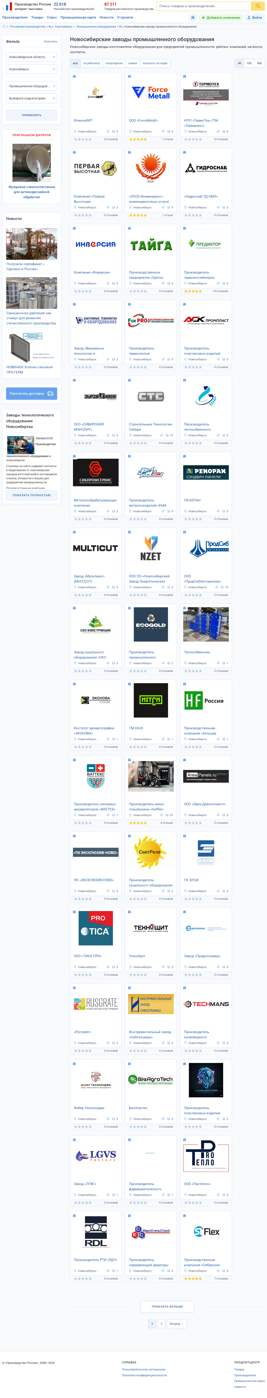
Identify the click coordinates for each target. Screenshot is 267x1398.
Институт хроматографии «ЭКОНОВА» (94, 730)
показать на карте (155, 63)
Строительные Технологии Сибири (150, 427)
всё (75, 63)
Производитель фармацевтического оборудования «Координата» (145, 1187)
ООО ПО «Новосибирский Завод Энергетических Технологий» (149, 579)
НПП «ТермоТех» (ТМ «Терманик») (201, 123)
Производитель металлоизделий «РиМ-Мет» (148, 503)
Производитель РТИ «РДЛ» (95, 1260)
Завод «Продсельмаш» (202, 956)
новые (132, 63)
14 (224, 587)
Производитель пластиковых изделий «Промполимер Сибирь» (203, 1111)
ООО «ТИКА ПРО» (87, 956)
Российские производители (27, 26)
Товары (37, 17)
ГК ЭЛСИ (191, 880)
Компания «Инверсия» (92, 272)
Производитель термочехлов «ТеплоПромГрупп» (144, 351)
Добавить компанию (223, 18)
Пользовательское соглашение (143, 1369)
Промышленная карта (78, 17)
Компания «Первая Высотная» (89, 199)
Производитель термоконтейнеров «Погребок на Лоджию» (203, 275)
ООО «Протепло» (197, 1184)
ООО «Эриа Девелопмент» (205, 804)
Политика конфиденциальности (144, 1375)
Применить (32, 115)
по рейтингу (91, 63)
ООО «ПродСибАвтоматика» (202, 578)
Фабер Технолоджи (89, 1108)
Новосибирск (63, 26)
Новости (107, 17)
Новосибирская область (51, 26)
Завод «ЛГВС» (85, 1184)
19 (169, 435)
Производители (15, 17)
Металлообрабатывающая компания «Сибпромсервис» (95, 503)
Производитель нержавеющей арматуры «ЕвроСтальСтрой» (149, 1263)
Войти (254, 18)
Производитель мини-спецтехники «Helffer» (146, 806)
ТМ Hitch (136, 728)
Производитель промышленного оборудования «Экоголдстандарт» (144, 655)
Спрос (52, 17)
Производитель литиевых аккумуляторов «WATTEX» (95, 806)
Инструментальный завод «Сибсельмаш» (150, 1034)
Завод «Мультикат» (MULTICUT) (89, 578)
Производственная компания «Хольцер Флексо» (200, 731)
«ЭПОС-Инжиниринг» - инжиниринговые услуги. (149, 199)
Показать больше (167, 1306)
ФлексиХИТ (83, 120)
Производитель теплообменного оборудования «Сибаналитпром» (198, 427)
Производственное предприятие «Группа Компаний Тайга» (146, 275)
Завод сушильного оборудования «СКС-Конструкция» (90, 655)
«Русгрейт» (82, 1032)
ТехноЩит (137, 956)
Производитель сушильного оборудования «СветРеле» (150, 883)
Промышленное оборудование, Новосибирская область (121, 26)
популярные (114, 63)
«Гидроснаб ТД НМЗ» (201, 196)
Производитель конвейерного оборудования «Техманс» (204, 1035)
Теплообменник (197, 652)
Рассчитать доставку (31, 393)
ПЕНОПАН (192, 500)
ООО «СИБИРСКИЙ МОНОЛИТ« (89, 427)
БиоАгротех (138, 1108)
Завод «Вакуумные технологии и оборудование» (89, 351)
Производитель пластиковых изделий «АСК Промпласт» (202, 351)
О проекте (125, 17)
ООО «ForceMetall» (143, 120)
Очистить (50, 41)
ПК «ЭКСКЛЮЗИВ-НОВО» (94, 880)
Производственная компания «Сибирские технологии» (202, 1263)
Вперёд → (177, 1323)
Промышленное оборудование (96, 26)
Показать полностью (32, 495)
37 (169, 815)
